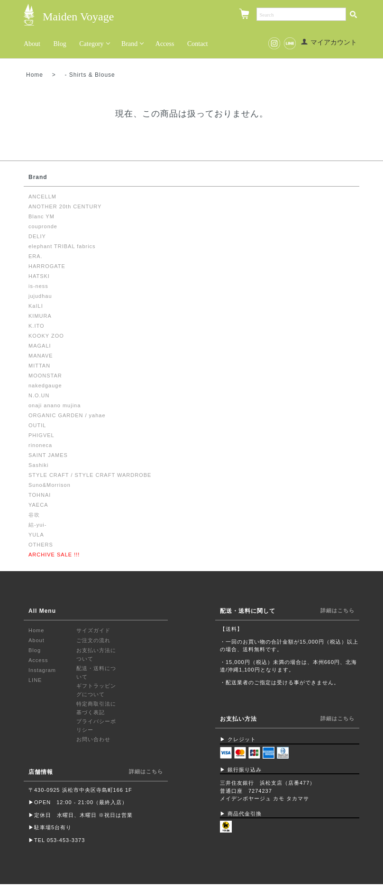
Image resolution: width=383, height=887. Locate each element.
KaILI (35, 306)
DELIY (37, 237)
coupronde (42, 227)
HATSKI (39, 276)
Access (164, 43)
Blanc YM (41, 217)
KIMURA (40, 316)
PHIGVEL (41, 436)
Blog (60, 43)
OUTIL (37, 426)
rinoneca (40, 445)
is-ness (38, 286)
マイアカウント (329, 42)
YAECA (38, 505)
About (32, 43)
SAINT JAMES (48, 455)
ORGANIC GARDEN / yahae (67, 416)
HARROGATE (46, 266)
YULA (36, 535)
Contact (197, 43)
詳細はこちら (146, 771)
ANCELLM (42, 197)
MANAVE (40, 356)
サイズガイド (93, 631)
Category (91, 43)
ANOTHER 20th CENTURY (64, 207)
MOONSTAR (45, 376)
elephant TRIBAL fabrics (62, 247)
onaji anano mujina (54, 406)
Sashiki (38, 465)
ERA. (35, 257)
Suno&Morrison (49, 485)
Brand (129, 43)
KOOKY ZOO (46, 336)
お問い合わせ (93, 739)
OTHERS (40, 545)
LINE (35, 680)
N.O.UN (39, 396)
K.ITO (36, 326)
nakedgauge (45, 386)
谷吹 (34, 515)
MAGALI (39, 346)
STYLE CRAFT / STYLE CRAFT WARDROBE (89, 475)
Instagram (42, 670)
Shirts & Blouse (92, 75)
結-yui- (37, 525)
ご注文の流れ (93, 641)
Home (34, 75)
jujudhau (40, 296)
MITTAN (39, 366)
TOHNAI (39, 495)
